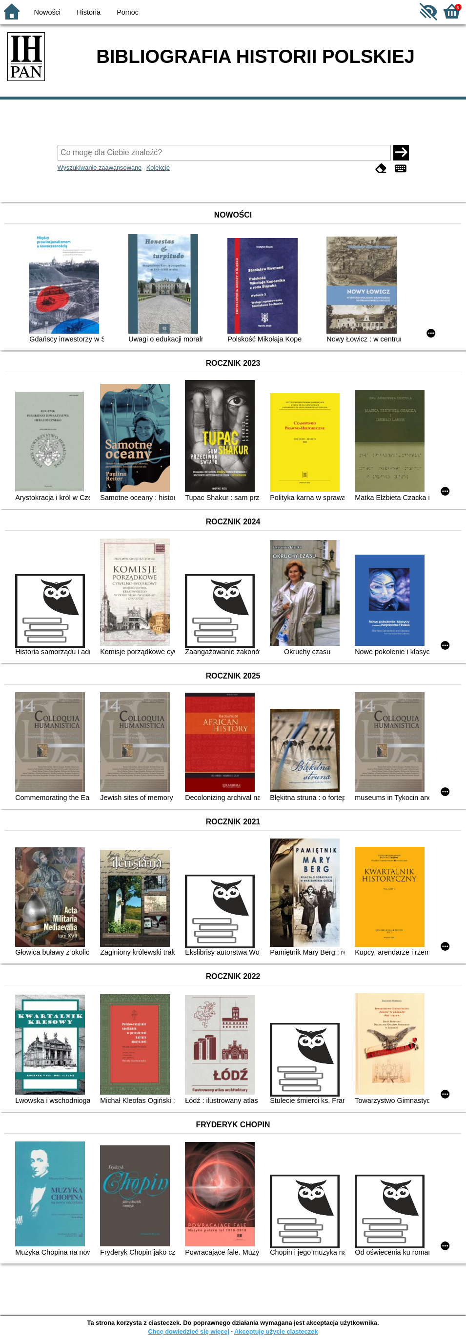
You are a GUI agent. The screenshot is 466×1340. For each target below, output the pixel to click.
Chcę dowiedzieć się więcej (188, 1331)
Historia (89, 12)
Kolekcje (158, 167)
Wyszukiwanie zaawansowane (100, 167)
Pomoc (128, 12)
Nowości (47, 12)
